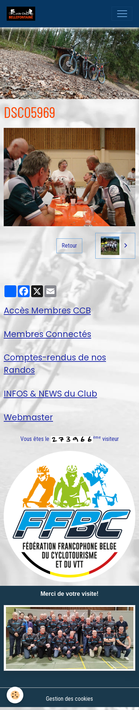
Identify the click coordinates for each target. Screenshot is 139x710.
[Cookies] (15, 695)
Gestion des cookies (69, 698)
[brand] (23, 14)
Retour (69, 245)
